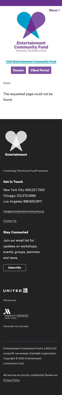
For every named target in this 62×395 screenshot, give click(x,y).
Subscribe (14, 267)
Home (6, 83)
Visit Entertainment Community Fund (31, 61)
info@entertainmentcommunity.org (23, 211)
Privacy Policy (11, 380)
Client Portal (40, 70)
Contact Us (9, 220)
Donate (18, 70)
